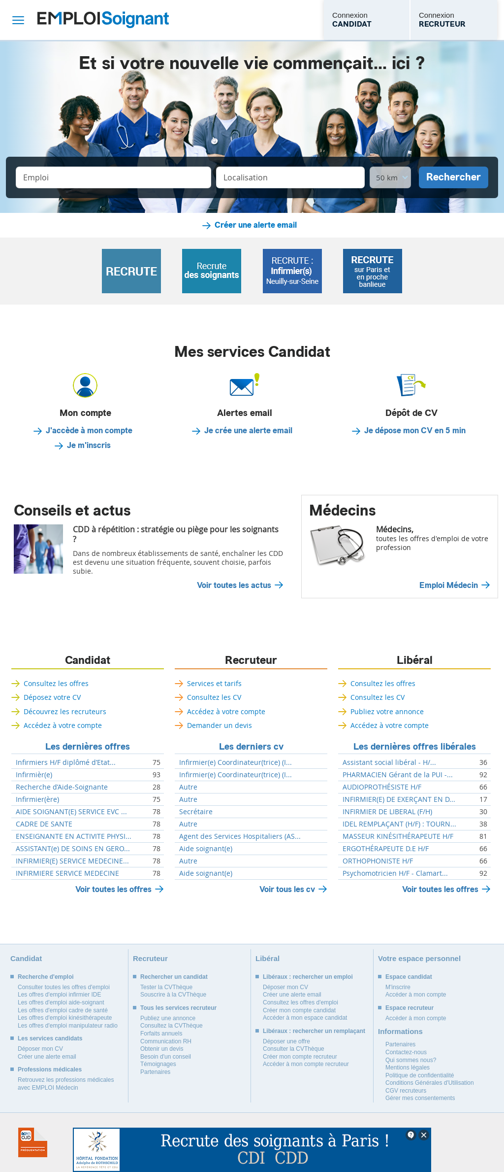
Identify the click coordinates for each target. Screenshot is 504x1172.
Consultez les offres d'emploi (300, 1002)
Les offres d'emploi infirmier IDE (59, 994)
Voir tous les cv (287, 889)
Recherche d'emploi (46, 976)
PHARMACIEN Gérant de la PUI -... (398, 774)
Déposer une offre (286, 1041)
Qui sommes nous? (410, 1060)
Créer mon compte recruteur (300, 1056)
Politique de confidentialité (419, 1075)
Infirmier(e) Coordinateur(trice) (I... (235, 762)
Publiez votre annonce (387, 711)
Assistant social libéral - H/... (389, 762)
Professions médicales (50, 1069)
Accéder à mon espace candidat (305, 1017)
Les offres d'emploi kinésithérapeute (65, 1017)
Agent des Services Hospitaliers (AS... (240, 836)
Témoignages (158, 1064)
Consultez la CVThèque (171, 1025)
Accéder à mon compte (415, 994)
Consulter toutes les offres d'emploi (64, 987)
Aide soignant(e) (205, 848)
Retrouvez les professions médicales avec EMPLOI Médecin (66, 1083)
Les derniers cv (251, 746)
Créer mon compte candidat (299, 1010)
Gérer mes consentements (420, 1098)
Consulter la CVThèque (293, 1048)
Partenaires (155, 1072)
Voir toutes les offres (113, 889)
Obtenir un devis (161, 1048)
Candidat (87, 660)
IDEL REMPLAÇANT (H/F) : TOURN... (399, 824)
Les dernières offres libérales (414, 746)
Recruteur (251, 660)
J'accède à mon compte (89, 431)
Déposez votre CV (52, 697)
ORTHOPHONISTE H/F (378, 861)
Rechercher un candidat (174, 976)
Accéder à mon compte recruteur (306, 1064)
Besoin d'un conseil (165, 1056)
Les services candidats (50, 1038)
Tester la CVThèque (166, 987)
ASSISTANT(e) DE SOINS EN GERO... (73, 848)
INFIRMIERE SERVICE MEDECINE (67, 873)
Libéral (415, 660)
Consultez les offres (56, 683)
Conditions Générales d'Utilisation (429, 1082)
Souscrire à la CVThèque (173, 994)
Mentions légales (407, 1067)
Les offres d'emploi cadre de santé (63, 1010)
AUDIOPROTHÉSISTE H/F (382, 787)
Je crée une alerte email (248, 431)
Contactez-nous (406, 1052)
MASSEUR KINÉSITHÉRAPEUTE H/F (398, 836)
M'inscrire (397, 987)
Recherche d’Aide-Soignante (62, 787)
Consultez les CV (214, 697)
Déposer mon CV (40, 1048)
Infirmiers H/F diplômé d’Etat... (66, 762)
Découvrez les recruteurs (65, 711)
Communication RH (165, 1041)
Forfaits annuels (161, 1033)
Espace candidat (408, 976)
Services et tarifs (214, 683)
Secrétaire (196, 811)
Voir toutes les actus (234, 585)
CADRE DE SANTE (44, 824)
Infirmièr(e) (34, 774)
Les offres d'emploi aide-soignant (61, 1002)
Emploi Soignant (103, 20)
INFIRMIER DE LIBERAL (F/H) (387, 811)
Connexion (352, 20)
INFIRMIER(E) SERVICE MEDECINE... (72, 861)
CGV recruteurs (405, 1090)
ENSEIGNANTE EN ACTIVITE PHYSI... (73, 836)
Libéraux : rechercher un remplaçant (314, 1031)
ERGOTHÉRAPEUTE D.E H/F (386, 848)
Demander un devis (219, 725)
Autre (188, 787)
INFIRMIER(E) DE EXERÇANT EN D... (399, 799)
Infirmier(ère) (37, 799)
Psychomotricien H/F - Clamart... (395, 873)
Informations (400, 1031)
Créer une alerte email (256, 225)
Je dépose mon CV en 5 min (415, 431)
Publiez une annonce (167, 1018)
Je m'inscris (89, 445)
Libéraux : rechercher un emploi (308, 976)
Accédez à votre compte (63, 725)
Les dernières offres (87, 746)
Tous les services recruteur (178, 1007)
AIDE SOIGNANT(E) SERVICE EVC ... (71, 811)
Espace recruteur (409, 1007)
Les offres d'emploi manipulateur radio (68, 1025)
